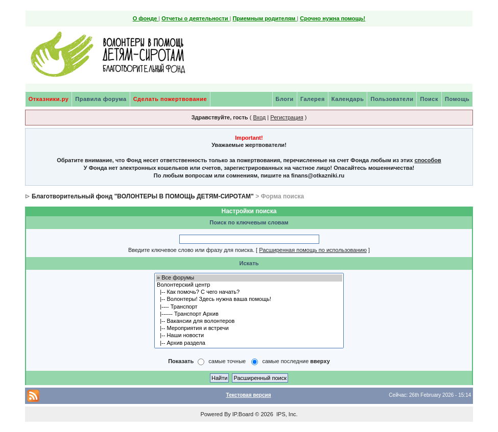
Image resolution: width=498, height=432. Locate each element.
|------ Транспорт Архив (249, 314)
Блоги (285, 99)
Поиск (429, 99)
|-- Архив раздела (249, 343)
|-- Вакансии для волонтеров (249, 321)
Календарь (347, 99)
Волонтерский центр (249, 285)
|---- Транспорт (249, 307)
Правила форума (100, 99)
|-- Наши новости (249, 335)
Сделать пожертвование (170, 99)
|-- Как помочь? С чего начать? (249, 292)
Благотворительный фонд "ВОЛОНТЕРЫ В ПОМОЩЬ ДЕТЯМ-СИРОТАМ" (143, 196)
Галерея (312, 99)
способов (427, 160)
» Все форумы (249, 278)
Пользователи (391, 99)
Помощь (457, 99)
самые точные (227, 361)
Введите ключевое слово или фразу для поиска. (191, 250)
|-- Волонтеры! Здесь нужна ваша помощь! (249, 299)
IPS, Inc (286, 414)
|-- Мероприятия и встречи (249, 328)
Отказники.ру (49, 99)
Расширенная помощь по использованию (313, 250)
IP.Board (242, 414)
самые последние (295, 361)
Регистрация (286, 117)
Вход (259, 117)
